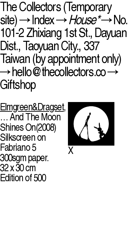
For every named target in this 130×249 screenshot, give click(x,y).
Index (43, 19)
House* (83, 19)
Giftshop (17, 84)
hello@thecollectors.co (58, 71)
